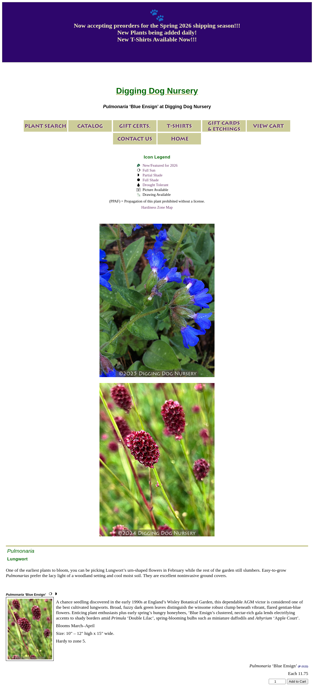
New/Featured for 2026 (159, 165)
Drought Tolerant (155, 185)
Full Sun (148, 170)
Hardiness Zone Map (157, 207)
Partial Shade (152, 175)
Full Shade (150, 180)
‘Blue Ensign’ (26, 594)
